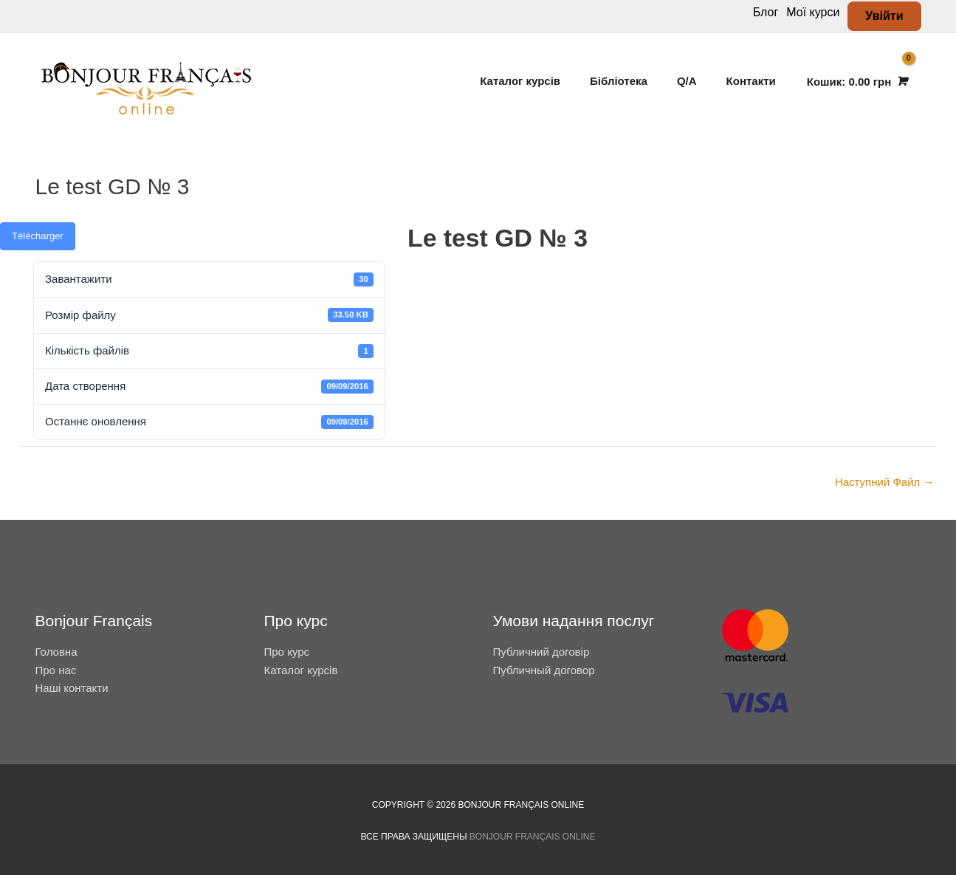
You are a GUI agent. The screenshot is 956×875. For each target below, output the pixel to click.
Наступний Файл (885, 482)
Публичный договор (544, 670)
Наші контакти (72, 688)
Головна (56, 651)
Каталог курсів (301, 670)
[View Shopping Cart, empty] (856, 81)
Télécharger (37, 235)
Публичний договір (541, 651)
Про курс (287, 651)
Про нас (56, 670)
